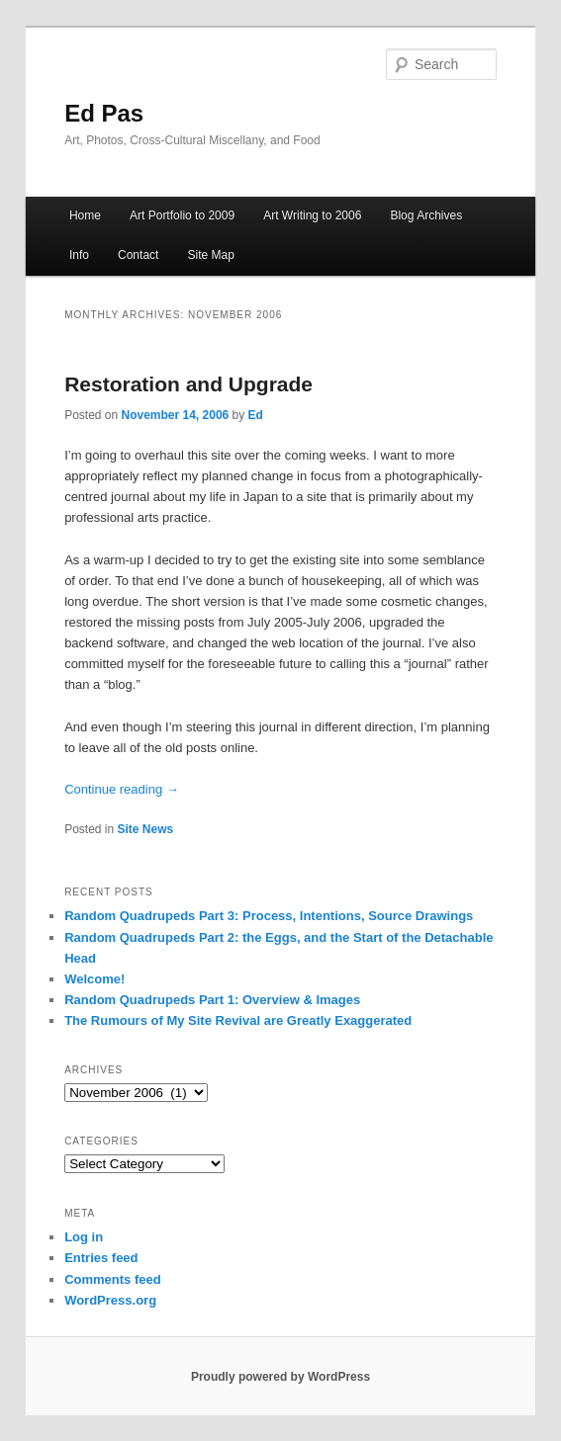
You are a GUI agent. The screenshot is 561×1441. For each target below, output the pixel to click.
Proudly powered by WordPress (280, 1377)
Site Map (210, 255)
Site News (146, 829)
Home (85, 215)
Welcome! (94, 979)
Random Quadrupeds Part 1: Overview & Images (212, 999)
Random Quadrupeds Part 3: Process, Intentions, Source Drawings (268, 915)
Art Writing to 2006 (312, 215)
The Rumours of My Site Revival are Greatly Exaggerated (238, 1020)
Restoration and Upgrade (188, 384)
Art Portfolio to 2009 (182, 215)
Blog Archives (426, 215)
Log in (83, 1236)
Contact (138, 255)
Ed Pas (103, 113)
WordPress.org (110, 1300)
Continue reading (121, 789)
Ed (255, 415)
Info (79, 255)
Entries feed (101, 1257)
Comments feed (112, 1279)
